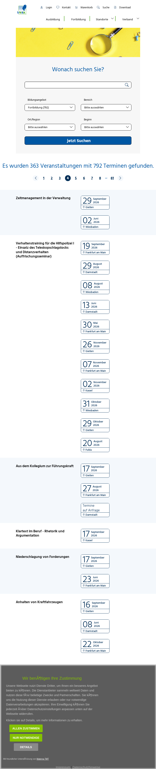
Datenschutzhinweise (86, 767)
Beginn (88, 119)
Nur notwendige (26, 737)
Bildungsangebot (37, 100)
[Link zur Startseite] (26, 9)
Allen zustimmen (26, 728)
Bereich (88, 100)
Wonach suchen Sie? (78, 69)
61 (112, 177)
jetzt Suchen (79, 140)
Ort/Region (34, 119)
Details (26, 747)
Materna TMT (43, 759)
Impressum (63, 767)
